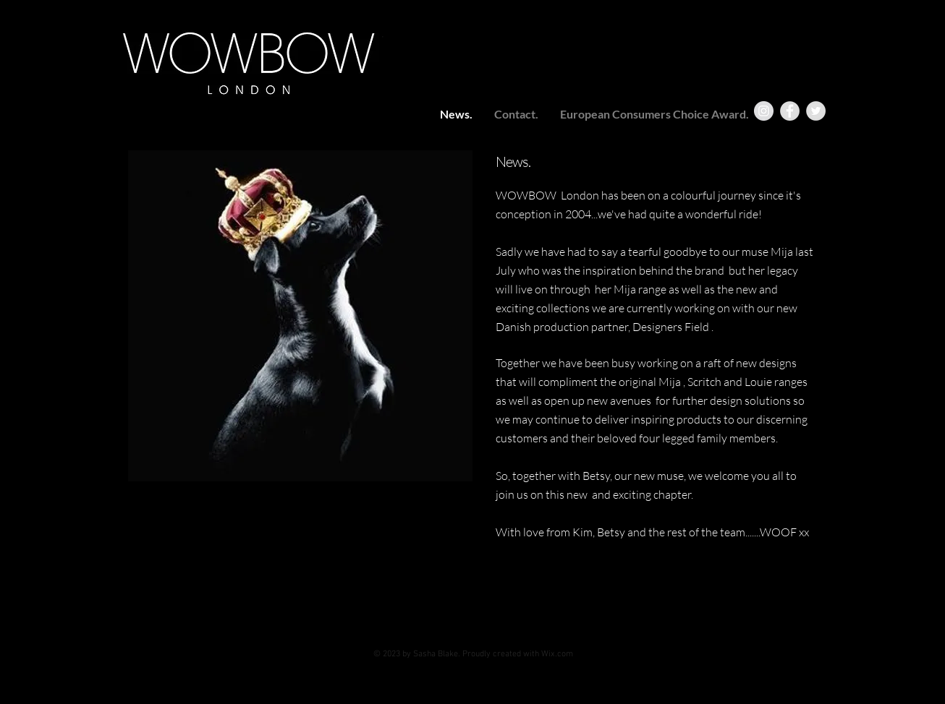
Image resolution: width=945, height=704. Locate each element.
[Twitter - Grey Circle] (816, 111)
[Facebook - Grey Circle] (790, 111)
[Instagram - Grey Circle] (764, 111)
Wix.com (557, 654)
